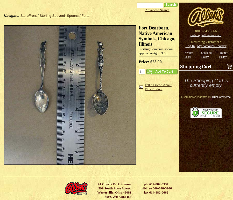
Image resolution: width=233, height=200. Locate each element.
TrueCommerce (221, 96)
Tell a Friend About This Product (158, 87)
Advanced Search (157, 10)
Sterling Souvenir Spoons (59, 16)
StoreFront (28, 16)
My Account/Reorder (212, 46)
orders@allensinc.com (205, 35)
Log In (190, 46)
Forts (85, 16)
